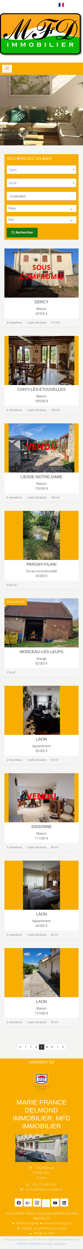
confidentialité (66, 1239)
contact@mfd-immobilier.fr (44, 1189)
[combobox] (41, 169)
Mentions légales (27, 1223)
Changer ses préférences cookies (44, 1228)
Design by (44, 1233)
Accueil (41, 35)
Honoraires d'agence (57, 1223)
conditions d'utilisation (28, 1243)
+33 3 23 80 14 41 (44, 1184)
